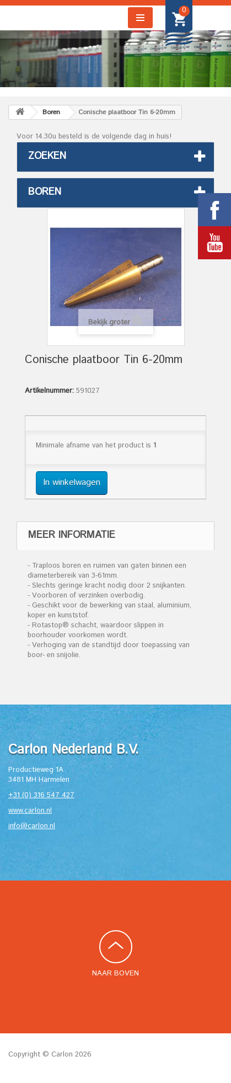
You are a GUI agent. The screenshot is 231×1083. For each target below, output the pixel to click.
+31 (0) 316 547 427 (41, 795)
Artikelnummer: (49, 391)
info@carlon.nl (31, 826)
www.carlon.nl (30, 810)
